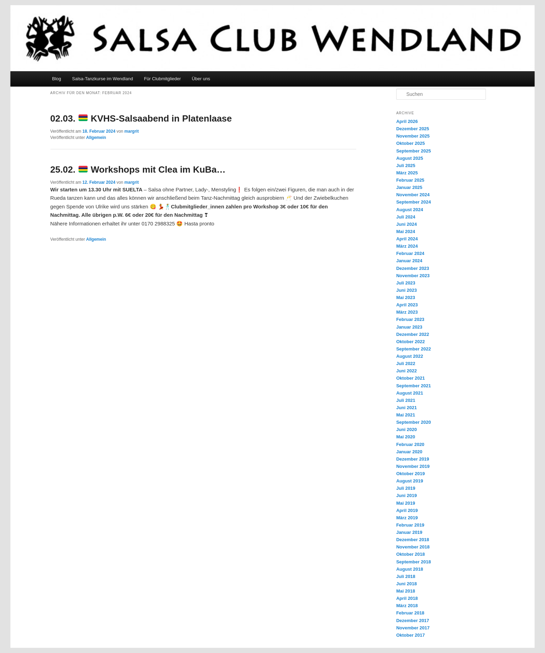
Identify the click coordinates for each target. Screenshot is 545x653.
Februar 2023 (410, 319)
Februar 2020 (410, 444)
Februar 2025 (410, 180)
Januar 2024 (409, 260)
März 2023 (407, 312)
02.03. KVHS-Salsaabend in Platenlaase (141, 118)
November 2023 (413, 275)
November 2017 (413, 627)
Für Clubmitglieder (162, 78)
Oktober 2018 (410, 554)
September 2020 (413, 422)
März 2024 (407, 246)
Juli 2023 (405, 283)
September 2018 (413, 561)
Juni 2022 (406, 370)
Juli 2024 (405, 217)
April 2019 (407, 510)
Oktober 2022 (410, 341)
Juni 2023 (406, 290)
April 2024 (407, 238)
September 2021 (413, 385)
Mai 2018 (405, 591)
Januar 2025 (409, 187)
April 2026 (407, 121)
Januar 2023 (409, 327)
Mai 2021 (405, 415)
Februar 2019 (410, 525)
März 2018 (407, 605)
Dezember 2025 (412, 128)
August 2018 (409, 569)
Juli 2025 (405, 165)
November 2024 (413, 194)
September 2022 (413, 349)
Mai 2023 (405, 297)
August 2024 (409, 209)
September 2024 (413, 202)
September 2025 (413, 151)
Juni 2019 (406, 495)
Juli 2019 (405, 488)
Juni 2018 (406, 583)
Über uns (201, 78)
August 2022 (409, 356)
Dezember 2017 (412, 620)
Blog (56, 78)
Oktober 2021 (410, 378)
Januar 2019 (409, 532)
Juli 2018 (405, 576)
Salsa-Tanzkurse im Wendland (102, 78)
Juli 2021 (405, 400)
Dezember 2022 (412, 334)
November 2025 (413, 136)
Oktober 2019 (410, 473)
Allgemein (96, 137)
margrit (131, 131)
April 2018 (407, 598)
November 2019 (413, 466)
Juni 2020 (406, 429)
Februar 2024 (410, 253)
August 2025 (409, 158)
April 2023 (407, 304)
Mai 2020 (405, 436)
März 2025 (407, 172)
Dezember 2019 (412, 459)
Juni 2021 (406, 407)
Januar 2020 (409, 451)
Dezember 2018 (412, 539)
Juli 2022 (405, 363)
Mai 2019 (405, 503)
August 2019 (409, 480)
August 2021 (409, 393)
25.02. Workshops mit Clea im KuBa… (138, 169)
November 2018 (413, 546)
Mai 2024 (405, 231)
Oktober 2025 (410, 143)
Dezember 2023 (412, 268)
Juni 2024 (406, 224)
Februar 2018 (410, 612)
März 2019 (407, 517)
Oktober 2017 (410, 635)
